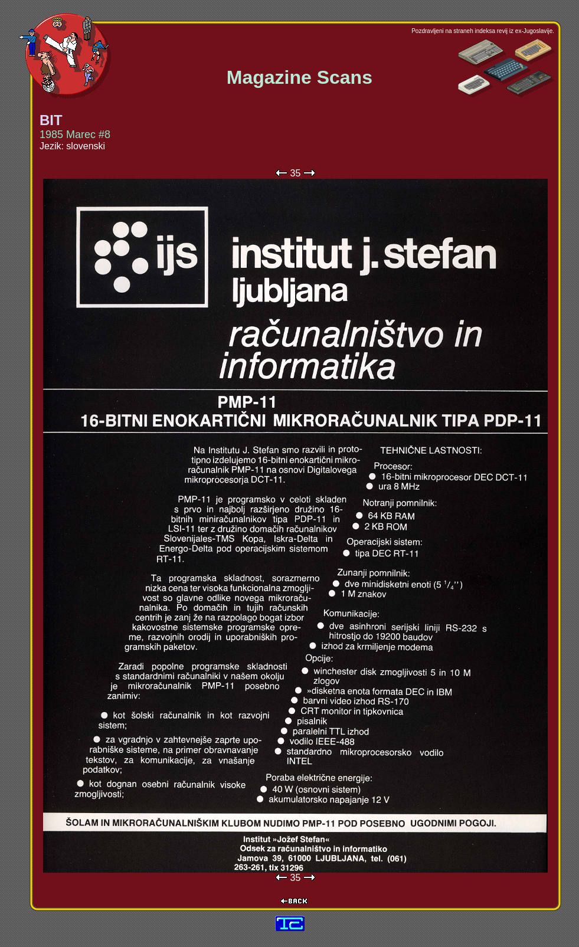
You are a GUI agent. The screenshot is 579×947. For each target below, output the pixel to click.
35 (295, 173)
